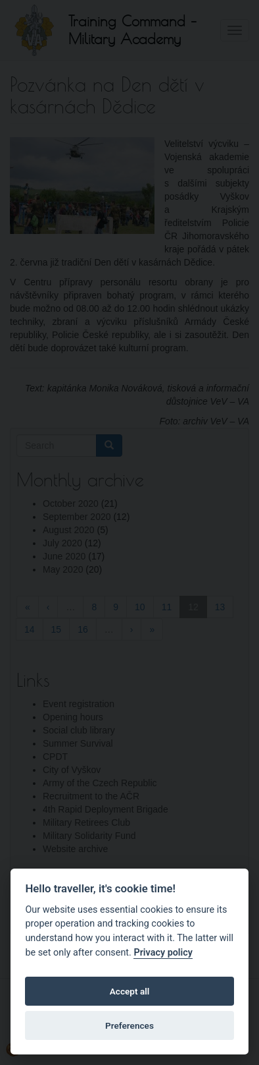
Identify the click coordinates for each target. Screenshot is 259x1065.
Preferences (129, 1025)
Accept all (130, 991)
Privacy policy (163, 952)
